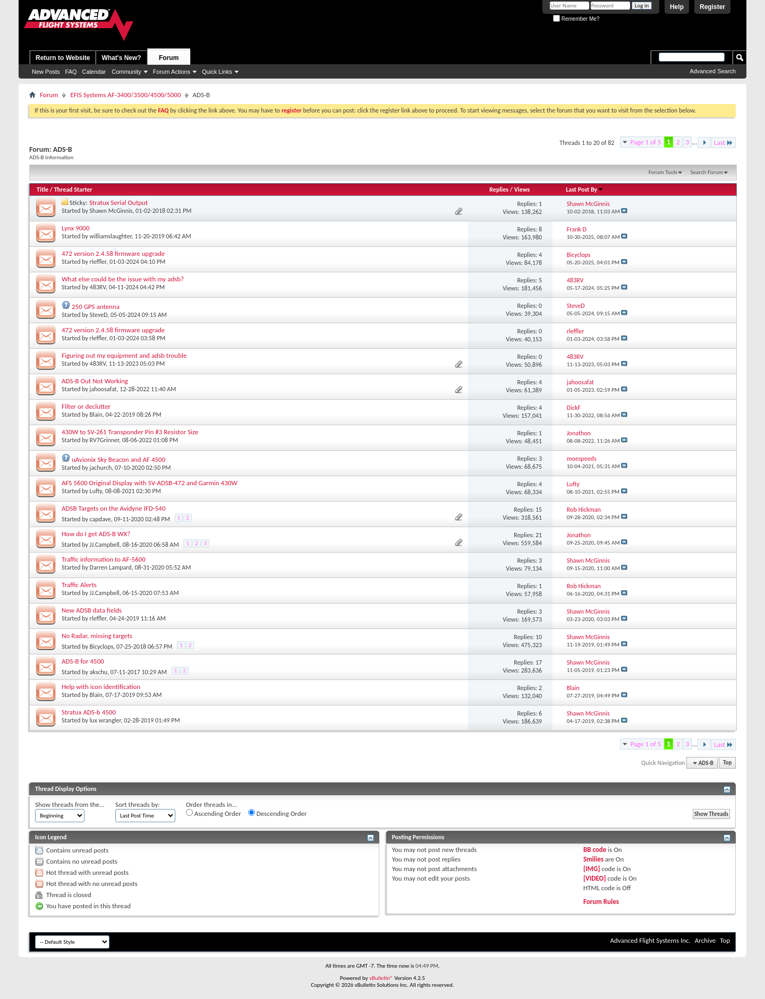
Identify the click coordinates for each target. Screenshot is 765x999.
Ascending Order (213, 813)
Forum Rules (601, 902)
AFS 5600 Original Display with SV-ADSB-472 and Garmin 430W (149, 483)
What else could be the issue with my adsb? (123, 279)
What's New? (121, 58)
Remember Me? (576, 19)
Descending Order (277, 813)
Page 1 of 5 (645, 142)
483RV (98, 287)
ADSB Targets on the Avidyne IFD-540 (114, 508)
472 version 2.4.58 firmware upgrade (113, 253)
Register (712, 7)
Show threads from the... (70, 804)
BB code (594, 850)
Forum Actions (171, 71)
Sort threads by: (137, 804)
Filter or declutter (86, 406)
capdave (100, 519)
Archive (705, 940)
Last (723, 143)
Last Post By (585, 189)
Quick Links (217, 71)
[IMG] (591, 869)
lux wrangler (105, 720)
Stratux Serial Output (118, 202)
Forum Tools (663, 172)
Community (126, 71)
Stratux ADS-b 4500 (89, 712)
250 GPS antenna (96, 307)
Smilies (593, 859)
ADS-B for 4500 (83, 661)
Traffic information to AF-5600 (104, 559)
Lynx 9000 (75, 228)
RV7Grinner (104, 440)
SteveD (99, 314)
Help (677, 7)
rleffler (98, 261)
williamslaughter (111, 236)
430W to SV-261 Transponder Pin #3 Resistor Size (130, 432)
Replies (498, 189)
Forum (168, 58)
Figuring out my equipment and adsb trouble (124, 355)
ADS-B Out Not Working (95, 381)
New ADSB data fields (92, 610)
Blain (96, 414)
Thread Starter (73, 189)
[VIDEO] (594, 878)
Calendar (94, 71)
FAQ (71, 71)
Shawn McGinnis (111, 210)
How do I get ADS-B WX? (96, 534)
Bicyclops (102, 646)
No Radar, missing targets (97, 636)
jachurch (101, 467)
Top (727, 763)
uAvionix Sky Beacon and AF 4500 (118, 459)
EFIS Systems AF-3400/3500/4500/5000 (125, 95)
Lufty (96, 491)
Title (42, 189)
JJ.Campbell (105, 544)
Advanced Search (713, 71)
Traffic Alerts (79, 585)
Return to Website (63, 58)
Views (522, 189)
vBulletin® (381, 978)
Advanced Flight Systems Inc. (650, 940)
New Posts (46, 71)
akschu (98, 672)
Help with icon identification (101, 687)
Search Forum (707, 172)
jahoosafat (103, 389)
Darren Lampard (111, 567)
